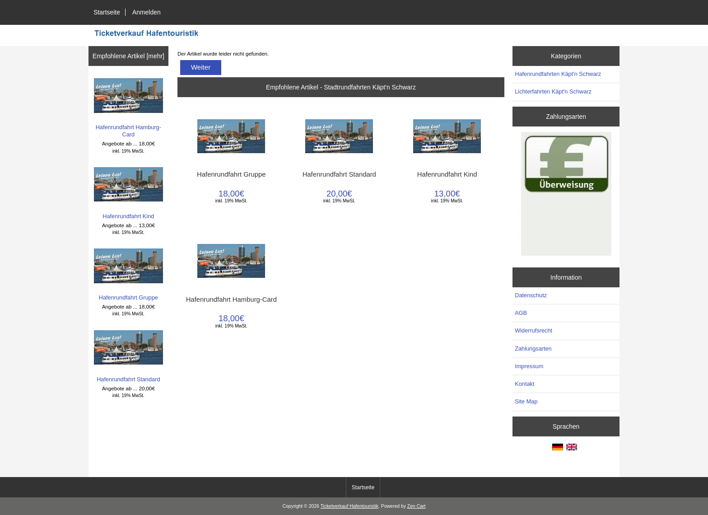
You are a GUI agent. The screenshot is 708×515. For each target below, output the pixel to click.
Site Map (526, 401)
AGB (521, 312)
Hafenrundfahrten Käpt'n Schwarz (558, 73)
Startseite (106, 12)
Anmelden (146, 12)
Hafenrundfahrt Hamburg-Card (128, 108)
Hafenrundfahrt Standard (128, 356)
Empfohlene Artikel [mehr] (128, 56)
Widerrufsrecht (533, 330)
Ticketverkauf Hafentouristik (349, 506)
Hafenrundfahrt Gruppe (128, 274)
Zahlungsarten (533, 348)
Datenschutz (531, 295)
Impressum (529, 366)
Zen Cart (416, 506)
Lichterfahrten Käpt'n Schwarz (553, 91)
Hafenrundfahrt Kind (128, 193)
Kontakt (524, 383)
